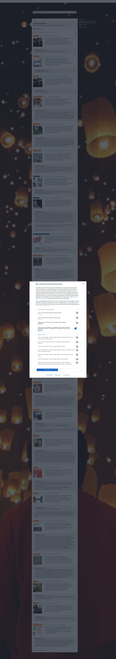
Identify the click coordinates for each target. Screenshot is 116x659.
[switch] (76, 313)
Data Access (58, 375)
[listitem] (58, 309)
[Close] (83, 284)
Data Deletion (49, 375)
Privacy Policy (66, 375)
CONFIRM (47, 369)
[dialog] (58, 329)
